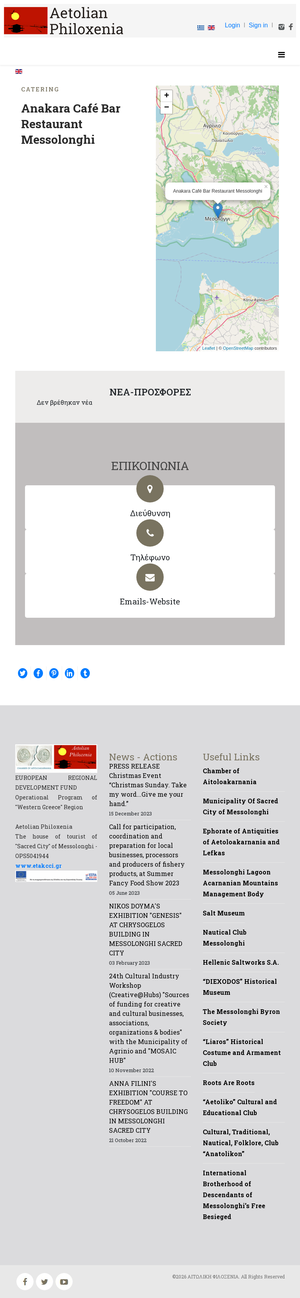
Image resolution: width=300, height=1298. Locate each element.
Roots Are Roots (229, 1082)
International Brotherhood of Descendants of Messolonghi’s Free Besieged (234, 1195)
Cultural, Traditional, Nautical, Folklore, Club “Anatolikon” (241, 1143)
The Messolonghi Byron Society (241, 1016)
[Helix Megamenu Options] (281, 55)
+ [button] (166, 96)
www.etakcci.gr (38, 865)
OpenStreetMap (238, 348)
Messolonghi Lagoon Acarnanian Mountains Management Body (240, 883)
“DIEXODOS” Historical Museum (240, 986)
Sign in (258, 25)
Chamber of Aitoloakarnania (230, 776)
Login (232, 25)
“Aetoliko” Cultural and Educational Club (240, 1107)
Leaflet (208, 348)
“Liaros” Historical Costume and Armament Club (242, 1052)
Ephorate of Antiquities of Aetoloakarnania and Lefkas (241, 842)
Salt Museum (224, 913)
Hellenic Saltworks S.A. (241, 962)
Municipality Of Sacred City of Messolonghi (240, 806)
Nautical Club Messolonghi (224, 937)
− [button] (166, 108)
